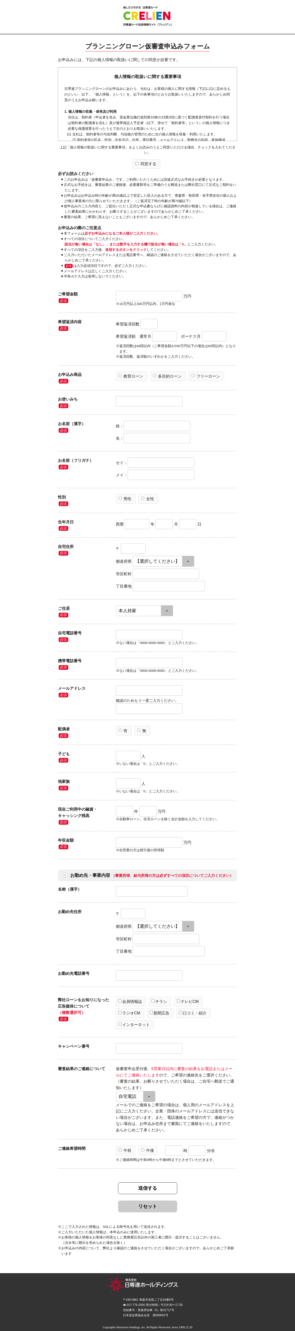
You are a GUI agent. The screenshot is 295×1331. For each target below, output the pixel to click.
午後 (147, 1150)
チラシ (159, 1001)
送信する (147, 1188)
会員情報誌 (130, 1001)
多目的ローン (167, 376)
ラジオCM (129, 1012)
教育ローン (131, 376)
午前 (125, 1150)
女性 (147, 498)
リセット (147, 1206)
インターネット (134, 1024)
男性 (125, 498)
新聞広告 (159, 1012)
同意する (145, 164)
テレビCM (188, 1001)
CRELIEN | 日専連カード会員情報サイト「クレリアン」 (147, 16)
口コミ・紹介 (193, 1012)
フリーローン (205, 376)
